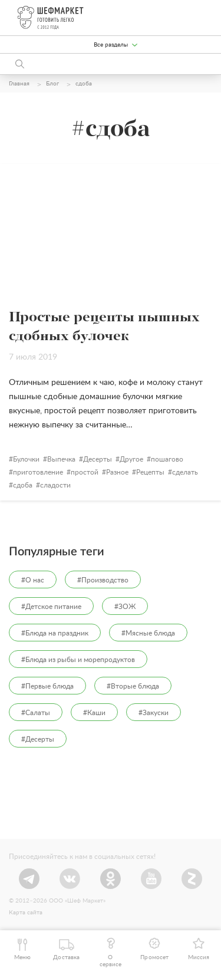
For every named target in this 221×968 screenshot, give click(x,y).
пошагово (167, 459)
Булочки (26, 459)
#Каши (94, 712)
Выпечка (61, 459)
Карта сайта (25, 913)
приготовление (38, 472)
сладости (55, 485)
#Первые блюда (47, 686)
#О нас (32, 580)
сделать (185, 472)
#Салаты (35, 712)
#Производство (102, 580)
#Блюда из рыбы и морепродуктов (78, 659)
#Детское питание (51, 606)
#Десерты (37, 739)
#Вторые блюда (133, 686)
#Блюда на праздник (54, 633)
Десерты (97, 459)
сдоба (22, 485)
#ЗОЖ (125, 606)
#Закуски (153, 712)
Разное (117, 472)
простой (84, 472)
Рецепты (150, 472)
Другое (131, 459)
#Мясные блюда (148, 633)
